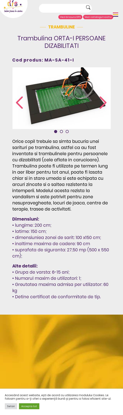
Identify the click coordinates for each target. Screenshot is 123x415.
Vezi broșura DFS (70, 17)
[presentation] (19, 102)
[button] (56, 131)
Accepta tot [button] (29, 406)
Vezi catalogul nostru (98, 17)
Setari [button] (11, 406)
